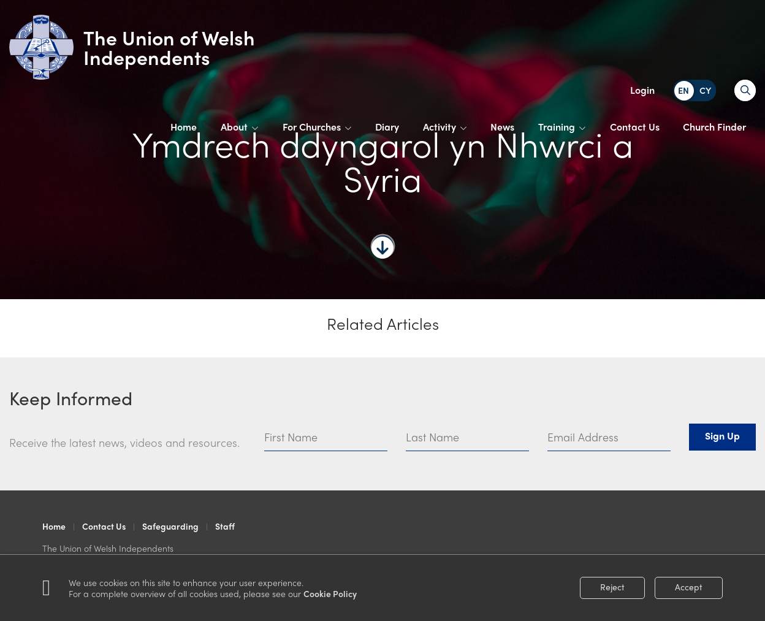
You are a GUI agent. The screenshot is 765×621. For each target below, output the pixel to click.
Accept (688, 587)
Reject (612, 587)
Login (642, 90)
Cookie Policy (330, 593)
